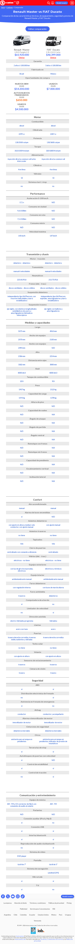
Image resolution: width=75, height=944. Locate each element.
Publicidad (23, 909)
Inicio (3, 7)
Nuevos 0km (22, 86)
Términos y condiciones (38, 903)
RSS (54, 909)
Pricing (69, 903)
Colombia (23, 915)
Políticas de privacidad (56, 903)
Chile (15, 915)
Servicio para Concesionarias (40, 909)
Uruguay (68, 915)
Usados (22, 107)
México (53, 915)
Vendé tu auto (61, 3)
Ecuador (32, 915)
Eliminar (22, 58)
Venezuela (37, 921)
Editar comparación (37, 29)
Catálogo (9, 7)
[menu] (72, 3)
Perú (60, 915)
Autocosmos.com (20, 939)
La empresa (8, 903)
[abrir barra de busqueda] (48, 3)
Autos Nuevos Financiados (22, 96)
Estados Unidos (43, 915)
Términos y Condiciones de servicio (51, 939)
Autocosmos (20, 936)
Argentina (7, 915)
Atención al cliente (20, 903)
